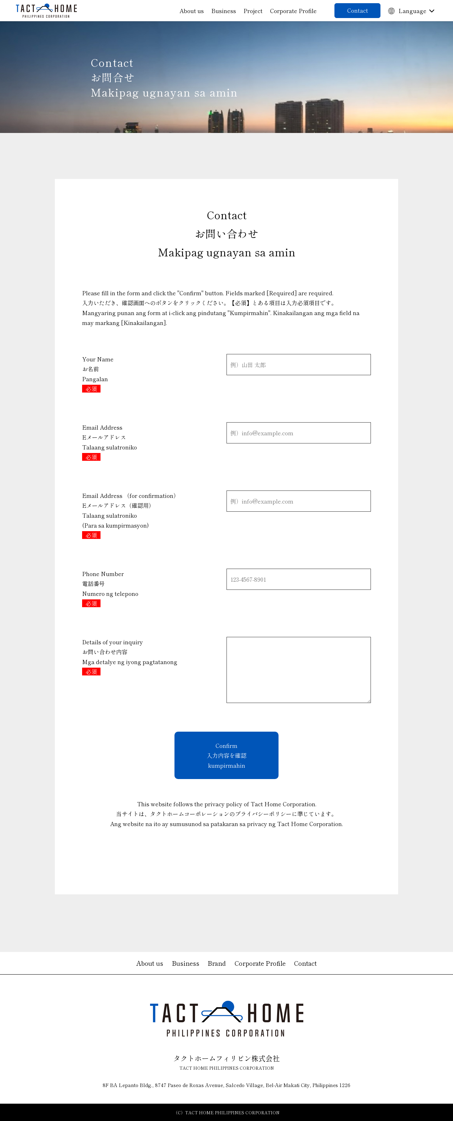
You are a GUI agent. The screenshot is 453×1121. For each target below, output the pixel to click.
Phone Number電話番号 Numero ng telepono (110, 588)
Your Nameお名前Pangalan (98, 374)
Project (253, 10)
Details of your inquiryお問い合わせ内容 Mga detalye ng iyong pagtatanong (129, 657)
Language (407, 10)
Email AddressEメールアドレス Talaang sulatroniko (109, 442)
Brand (217, 963)
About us (191, 10)
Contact (357, 10)
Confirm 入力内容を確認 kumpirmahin (226, 755)
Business (223, 10)
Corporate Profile (293, 10)
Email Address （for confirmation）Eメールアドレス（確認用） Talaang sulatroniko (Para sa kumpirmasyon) (130, 515)
